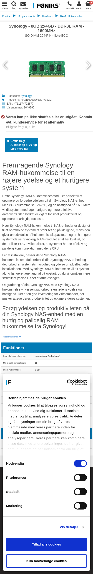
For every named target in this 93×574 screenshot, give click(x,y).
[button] (12, 337)
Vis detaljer (69, 527)
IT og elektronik (26, 16)
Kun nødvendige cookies (46, 561)
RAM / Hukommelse (71, 16)
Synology (26, 96)
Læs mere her (19, 148)
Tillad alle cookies (46, 544)
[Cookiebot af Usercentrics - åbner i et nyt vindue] (67, 382)
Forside (6, 16)
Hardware (47, 16)
